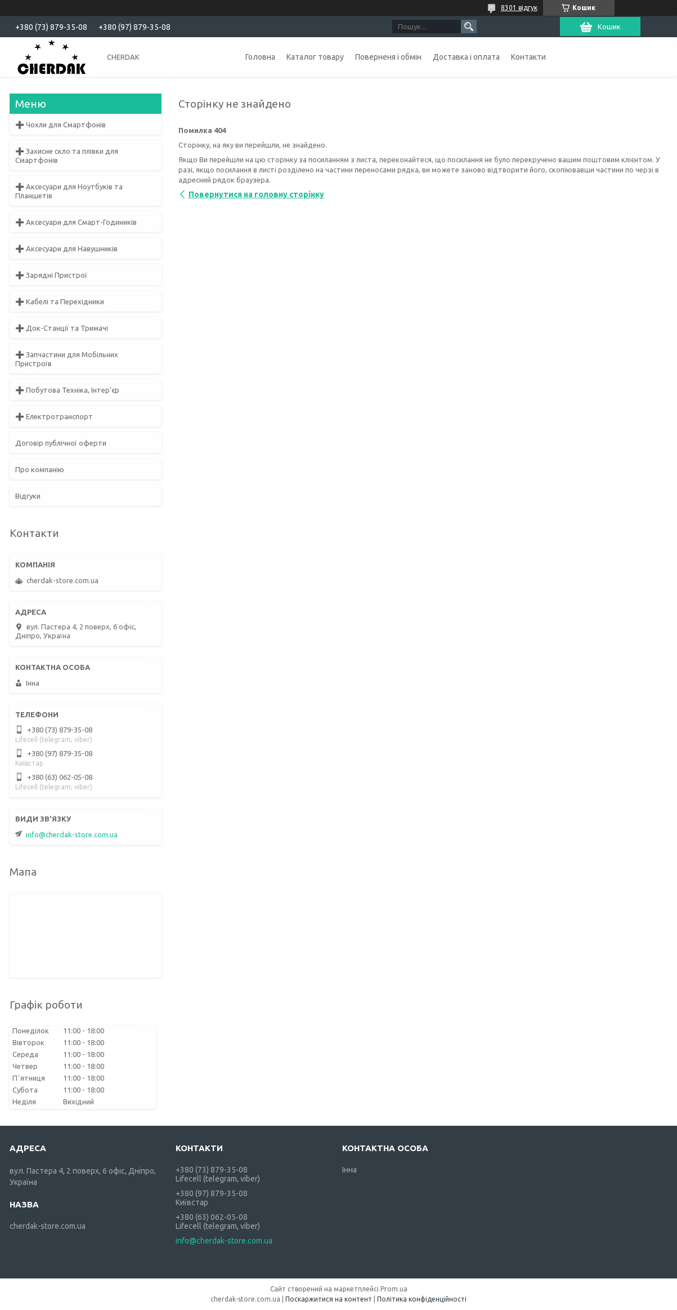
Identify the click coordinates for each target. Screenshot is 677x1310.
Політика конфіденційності (422, 1299)
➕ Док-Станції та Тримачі (61, 328)
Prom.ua (393, 1289)
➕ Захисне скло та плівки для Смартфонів (66, 155)
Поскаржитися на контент (328, 1299)
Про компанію (39, 469)
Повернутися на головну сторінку (256, 194)
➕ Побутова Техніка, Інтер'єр (67, 390)
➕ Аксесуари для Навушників (66, 248)
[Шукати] (469, 26)
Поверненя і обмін (388, 56)
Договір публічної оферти (60, 443)
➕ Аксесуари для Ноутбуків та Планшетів (69, 191)
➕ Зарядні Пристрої (51, 275)
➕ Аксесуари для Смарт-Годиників (76, 222)
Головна (260, 56)
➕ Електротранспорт (54, 416)
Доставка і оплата (466, 56)
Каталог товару (315, 56)
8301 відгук (519, 7)
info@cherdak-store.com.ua (72, 834)
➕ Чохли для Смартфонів (60, 124)
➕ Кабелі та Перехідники (59, 301)
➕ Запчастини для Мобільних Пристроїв (66, 358)
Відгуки (28, 496)
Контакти (528, 56)
